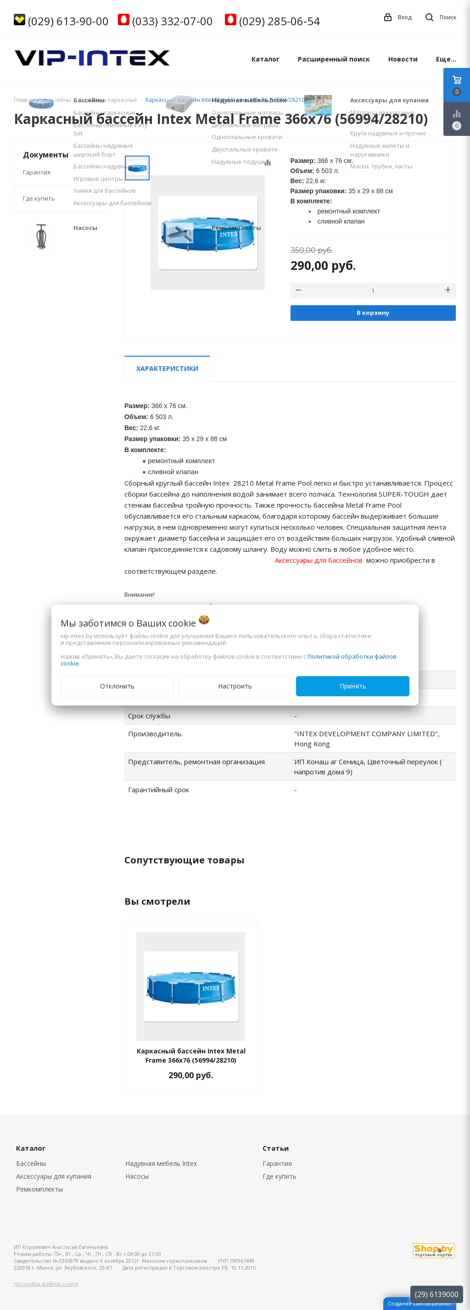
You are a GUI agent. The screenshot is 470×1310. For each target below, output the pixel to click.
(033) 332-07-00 (172, 20)
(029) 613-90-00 (68, 20)
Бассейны (31, 1163)
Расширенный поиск (334, 59)
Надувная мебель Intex (161, 1163)
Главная (25, 100)
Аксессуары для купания (53, 1176)
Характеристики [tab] (167, 368)
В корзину (373, 312)
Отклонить (117, 686)
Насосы (137, 1176)
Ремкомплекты (39, 1189)
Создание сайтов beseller (420, 1303)
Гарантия (36, 172)
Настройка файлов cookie (46, 1283)
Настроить (235, 686)
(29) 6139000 (437, 1294)
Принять (353, 686)
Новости (403, 59)
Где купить (39, 198)
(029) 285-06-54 (279, 20)
